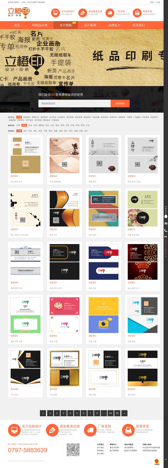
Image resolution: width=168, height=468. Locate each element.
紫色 (62, 125)
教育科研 (20, 120)
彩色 (35, 125)
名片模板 (66, 25)
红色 (88, 125)
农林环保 (113, 117)
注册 (158, 2)
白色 (52, 125)
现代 (66, 131)
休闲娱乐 (61, 117)
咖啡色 (41, 125)
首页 (17, 25)
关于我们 (100, 447)
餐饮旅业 (46, 120)
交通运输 (55, 120)
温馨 (55, 131)
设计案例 (90, 25)
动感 (60, 131)
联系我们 (139, 25)
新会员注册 (114, 447)
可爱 (45, 131)
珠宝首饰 (70, 117)
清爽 (76, 131)
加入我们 (100, 454)
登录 (151, 2)
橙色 (83, 125)
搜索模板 (120, 103)
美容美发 (104, 117)
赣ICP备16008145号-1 (36, 461)
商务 (50, 131)
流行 (25, 131)
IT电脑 (129, 117)
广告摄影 (137, 117)
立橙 (19, 13)
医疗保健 (38, 120)
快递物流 (27, 117)
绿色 (72, 125)
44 (110, 413)
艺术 (30, 131)
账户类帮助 (114, 451)
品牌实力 (114, 25)
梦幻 (35, 131)
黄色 (77, 125)
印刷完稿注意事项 (150, 451)
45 (117, 413)
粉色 (24, 125)
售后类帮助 (128, 447)
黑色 (57, 125)
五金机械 (95, 117)
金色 (30, 125)
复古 (86, 131)
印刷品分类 (40, 25)
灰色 (47, 125)
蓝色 (67, 125)
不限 (19, 117)
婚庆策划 (44, 117)
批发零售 (154, 117)
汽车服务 (145, 117)
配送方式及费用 (130, 451)
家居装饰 (78, 117)
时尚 (71, 131)
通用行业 (35, 117)
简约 (40, 131)
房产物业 (29, 120)
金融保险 (12, 120)
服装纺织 (87, 117)
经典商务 (121, 117)
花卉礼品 (52, 117)
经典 (81, 131)
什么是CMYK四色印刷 (151, 447)
